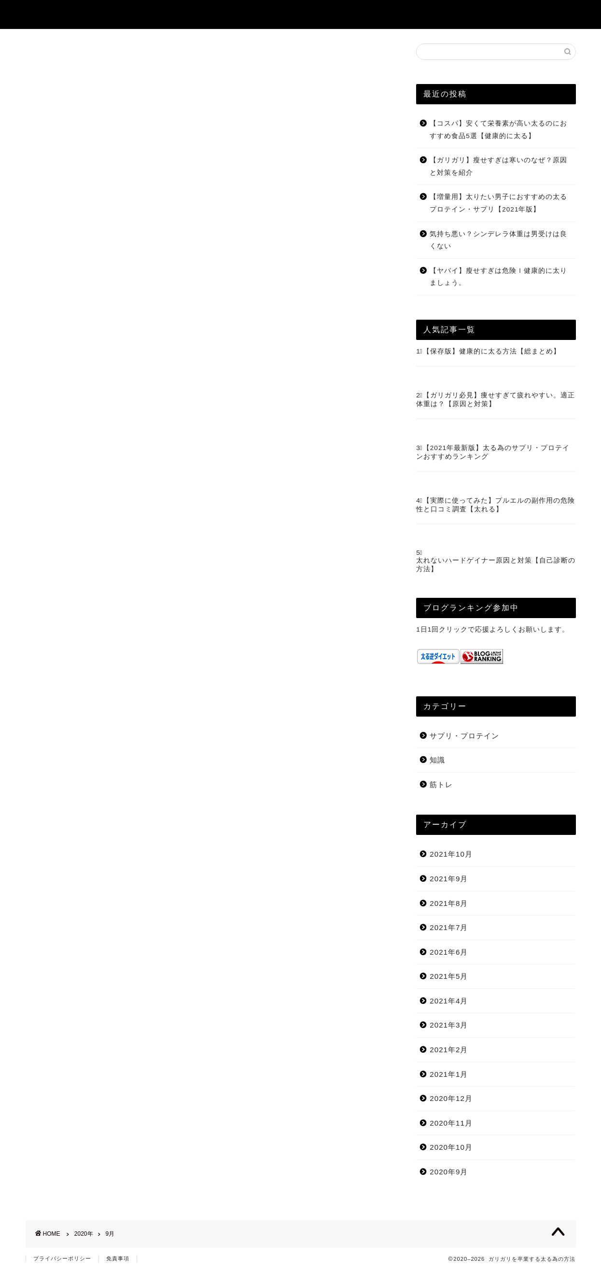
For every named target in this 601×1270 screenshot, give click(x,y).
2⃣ (419, 395)
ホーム (310, 15)
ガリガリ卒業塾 (64, 13)
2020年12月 (451, 1098)
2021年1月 (449, 1074)
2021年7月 (449, 927)
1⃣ (419, 351)
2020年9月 (449, 1172)
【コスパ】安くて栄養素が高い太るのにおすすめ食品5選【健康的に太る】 (498, 130)
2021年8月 (449, 903)
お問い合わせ (510, 15)
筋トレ (441, 784)
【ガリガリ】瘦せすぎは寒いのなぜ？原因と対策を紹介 (498, 166)
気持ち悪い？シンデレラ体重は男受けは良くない (498, 240)
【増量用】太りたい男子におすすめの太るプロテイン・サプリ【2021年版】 (498, 203)
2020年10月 (451, 1147)
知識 (437, 760)
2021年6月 (449, 952)
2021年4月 (449, 1001)
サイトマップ (369, 15)
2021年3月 (449, 1025)
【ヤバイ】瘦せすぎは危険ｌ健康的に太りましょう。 (498, 277)
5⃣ (419, 552)
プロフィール (440, 15)
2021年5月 (449, 976)
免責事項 (117, 1258)
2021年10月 (451, 854)
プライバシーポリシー (62, 1258)
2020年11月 (451, 1123)
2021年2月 (449, 1049)
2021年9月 (449, 879)
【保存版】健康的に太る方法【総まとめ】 (491, 351)
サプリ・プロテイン (464, 736)
